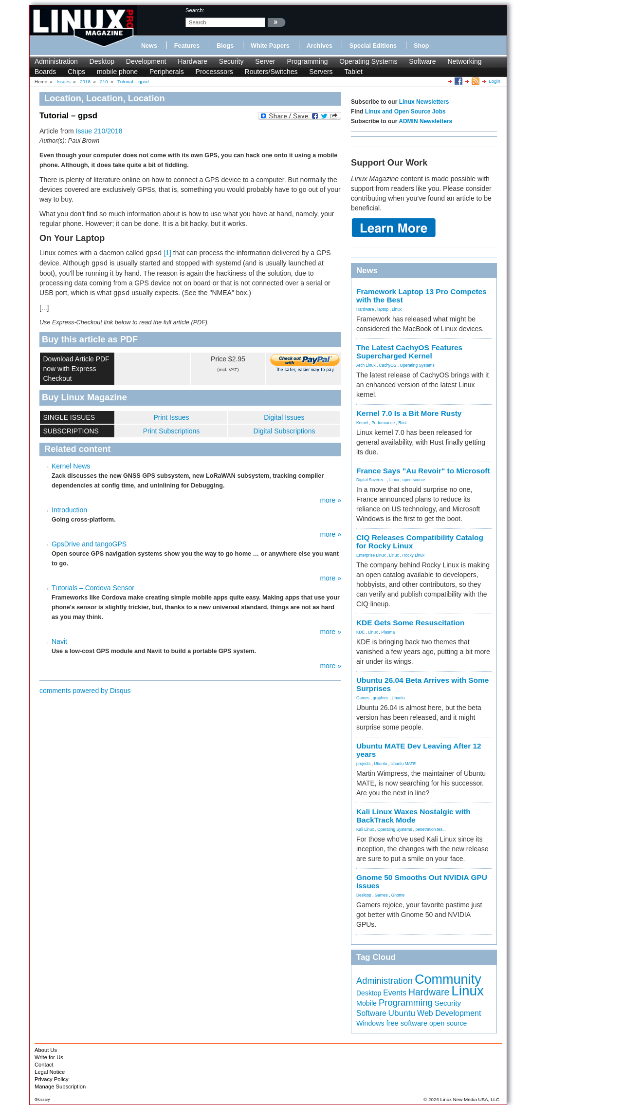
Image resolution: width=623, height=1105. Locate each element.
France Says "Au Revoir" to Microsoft (423, 471)
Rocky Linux (414, 555)
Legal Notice (50, 1072)
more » (330, 500)
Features (187, 45)
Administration (56, 61)
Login (494, 81)
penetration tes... (431, 829)
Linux (397, 309)
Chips (76, 71)
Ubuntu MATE (403, 763)
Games (362, 697)
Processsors (214, 71)
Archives (319, 45)
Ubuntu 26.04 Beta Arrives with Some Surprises (422, 684)
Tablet (353, 71)
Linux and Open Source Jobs (405, 111)
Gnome (397, 895)
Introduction (69, 510)
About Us (46, 1050)
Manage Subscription (60, 1086)
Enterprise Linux (371, 555)
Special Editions (373, 45)
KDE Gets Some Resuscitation (410, 622)
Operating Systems (368, 61)
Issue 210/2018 (99, 131)
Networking (464, 61)
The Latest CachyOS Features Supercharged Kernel (409, 351)
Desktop (102, 61)
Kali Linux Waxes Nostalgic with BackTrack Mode (413, 815)
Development (146, 61)
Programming (307, 61)
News (149, 45)
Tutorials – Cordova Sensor (93, 588)
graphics (380, 697)
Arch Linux (366, 365)
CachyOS (388, 365)
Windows (370, 1023)
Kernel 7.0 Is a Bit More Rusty (408, 413)
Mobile (366, 1003)
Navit (59, 641)
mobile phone (117, 71)
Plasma (388, 632)
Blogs (225, 45)
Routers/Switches (271, 71)
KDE (360, 632)
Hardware (192, 61)
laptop (382, 309)
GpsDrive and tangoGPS (89, 544)
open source (414, 479)
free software (406, 1023)
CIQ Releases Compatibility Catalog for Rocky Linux (419, 541)
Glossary (42, 1099)
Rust (402, 422)
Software (422, 61)
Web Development (449, 1013)
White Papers (270, 45)
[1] (167, 253)
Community (448, 979)
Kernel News (71, 466)
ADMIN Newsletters (425, 121)
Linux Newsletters (424, 101)
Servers (320, 71)
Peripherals (166, 71)
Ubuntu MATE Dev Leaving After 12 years (418, 750)
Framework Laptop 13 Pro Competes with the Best (421, 295)
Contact (44, 1065)
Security (231, 61)
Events (394, 993)
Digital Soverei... (371, 479)
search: (194, 10)
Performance (383, 422)
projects (363, 763)
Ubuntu (398, 697)
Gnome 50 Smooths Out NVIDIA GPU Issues (421, 881)
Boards (45, 71)
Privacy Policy (52, 1079)
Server (265, 61)
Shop (421, 45)
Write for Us (49, 1057)
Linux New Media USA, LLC (469, 1099)
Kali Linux (365, 829)
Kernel (362, 422)
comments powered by (85, 690)
